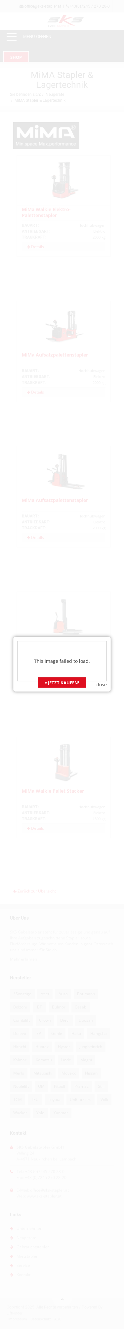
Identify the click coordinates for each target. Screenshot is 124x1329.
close (101, 623)
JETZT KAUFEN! (62, 622)
